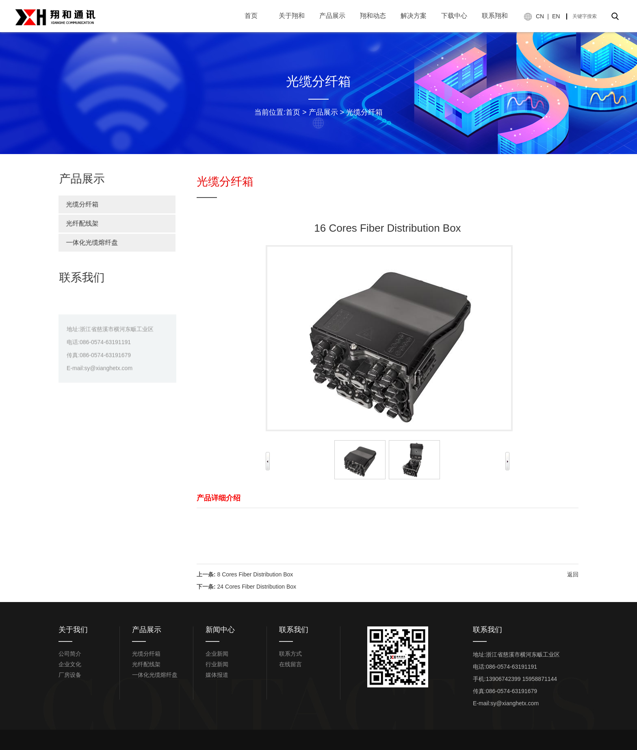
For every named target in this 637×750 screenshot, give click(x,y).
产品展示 (323, 112)
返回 (572, 588)
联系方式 (290, 653)
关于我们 (73, 630)
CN (540, 16)
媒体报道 (217, 675)
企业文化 (69, 664)
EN (556, 16)
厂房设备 (69, 675)
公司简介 (69, 653)
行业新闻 (217, 664)
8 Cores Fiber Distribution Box (255, 588)
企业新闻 (217, 653)
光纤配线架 (78, 223)
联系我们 (293, 630)
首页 (293, 112)
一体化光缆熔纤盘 (88, 242)
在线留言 (290, 664)
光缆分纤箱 (364, 112)
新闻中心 (220, 630)
